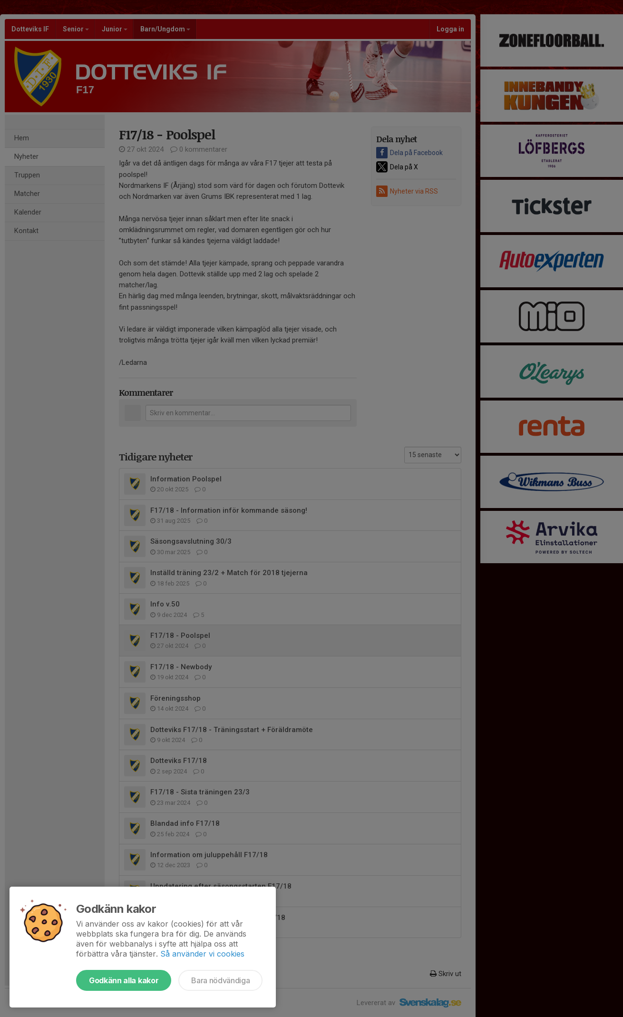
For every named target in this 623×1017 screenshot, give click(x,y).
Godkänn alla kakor (123, 980)
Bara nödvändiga (220, 980)
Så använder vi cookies (202, 953)
